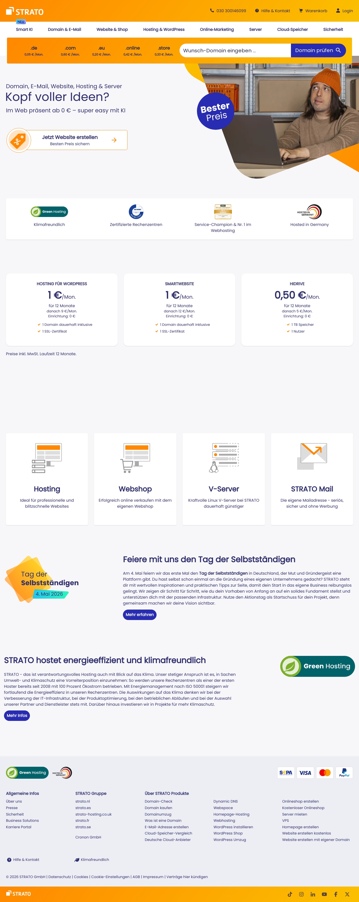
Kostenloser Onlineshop (303, 808)
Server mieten (294, 814)
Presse (12, 808)
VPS (285, 820)
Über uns (14, 801)
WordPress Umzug (229, 839)
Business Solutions (22, 820)
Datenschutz (59, 877)
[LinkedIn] (313, 894)
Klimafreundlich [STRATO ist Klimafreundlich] (95, 859)
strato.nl (82, 801)
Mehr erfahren (140, 615)
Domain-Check (159, 801)
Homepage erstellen (300, 827)
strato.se (83, 827)
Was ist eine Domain (163, 820)
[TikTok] (290, 894)
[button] (312, 11)
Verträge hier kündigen (187, 877)
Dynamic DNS (225, 801)
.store (164, 48)
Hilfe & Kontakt (26, 859)
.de (33, 48)
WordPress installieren (233, 827)
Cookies (81, 877)
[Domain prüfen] (318, 50)
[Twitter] (347, 894)
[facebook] (336, 894)
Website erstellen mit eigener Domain (316, 839)
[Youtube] (324, 894)
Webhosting (224, 820)
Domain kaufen (158, 808)
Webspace (223, 808)
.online (133, 48)
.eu (101, 48)
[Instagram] (301, 894)
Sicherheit (15, 814)
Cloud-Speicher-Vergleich (168, 833)
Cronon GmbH (88, 837)
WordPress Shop (228, 833)
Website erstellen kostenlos (306, 833)
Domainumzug (158, 814)
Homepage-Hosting (231, 814)
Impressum (153, 877)
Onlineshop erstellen (300, 801)
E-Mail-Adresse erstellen (167, 827)
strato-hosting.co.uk (93, 814)
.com (70, 48)
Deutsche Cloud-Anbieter (168, 839)
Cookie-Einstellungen (110, 877)
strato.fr (82, 820)
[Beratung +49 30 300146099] (227, 11)
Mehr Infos (17, 715)
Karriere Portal (18, 827)
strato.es (83, 808)
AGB (136, 877)
